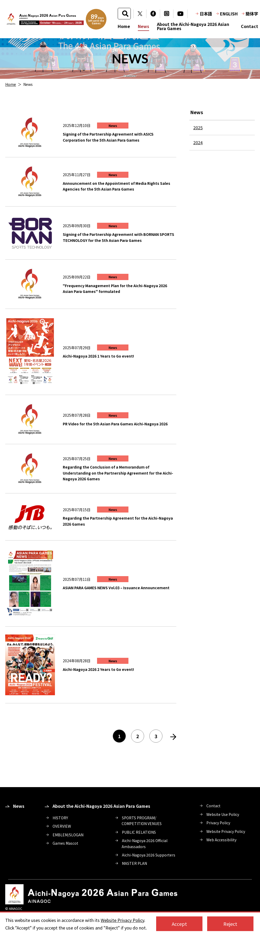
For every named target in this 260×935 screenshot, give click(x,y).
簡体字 (252, 13)
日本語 (206, 13)
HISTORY (60, 817)
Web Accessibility (221, 839)
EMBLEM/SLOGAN (68, 834)
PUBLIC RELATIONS (139, 832)
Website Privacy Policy (225, 831)
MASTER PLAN (134, 863)
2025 (198, 127)
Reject (230, 923)
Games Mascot (65, 843)
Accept (179, 923)
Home (124, 26)
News (143, 26)
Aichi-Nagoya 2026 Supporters (148, 855)
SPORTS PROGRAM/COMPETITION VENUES (142, 820)
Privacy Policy (218, 822)
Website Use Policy (222, 814)
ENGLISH (229, 13)
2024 (198, 142)
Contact (249, 26)
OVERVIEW (62, 826)
